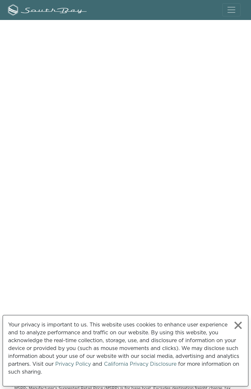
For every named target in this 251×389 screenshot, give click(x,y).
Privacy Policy (73, 363)
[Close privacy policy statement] (238, 325)
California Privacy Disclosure (140, 363)
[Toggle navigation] (231, 9)
